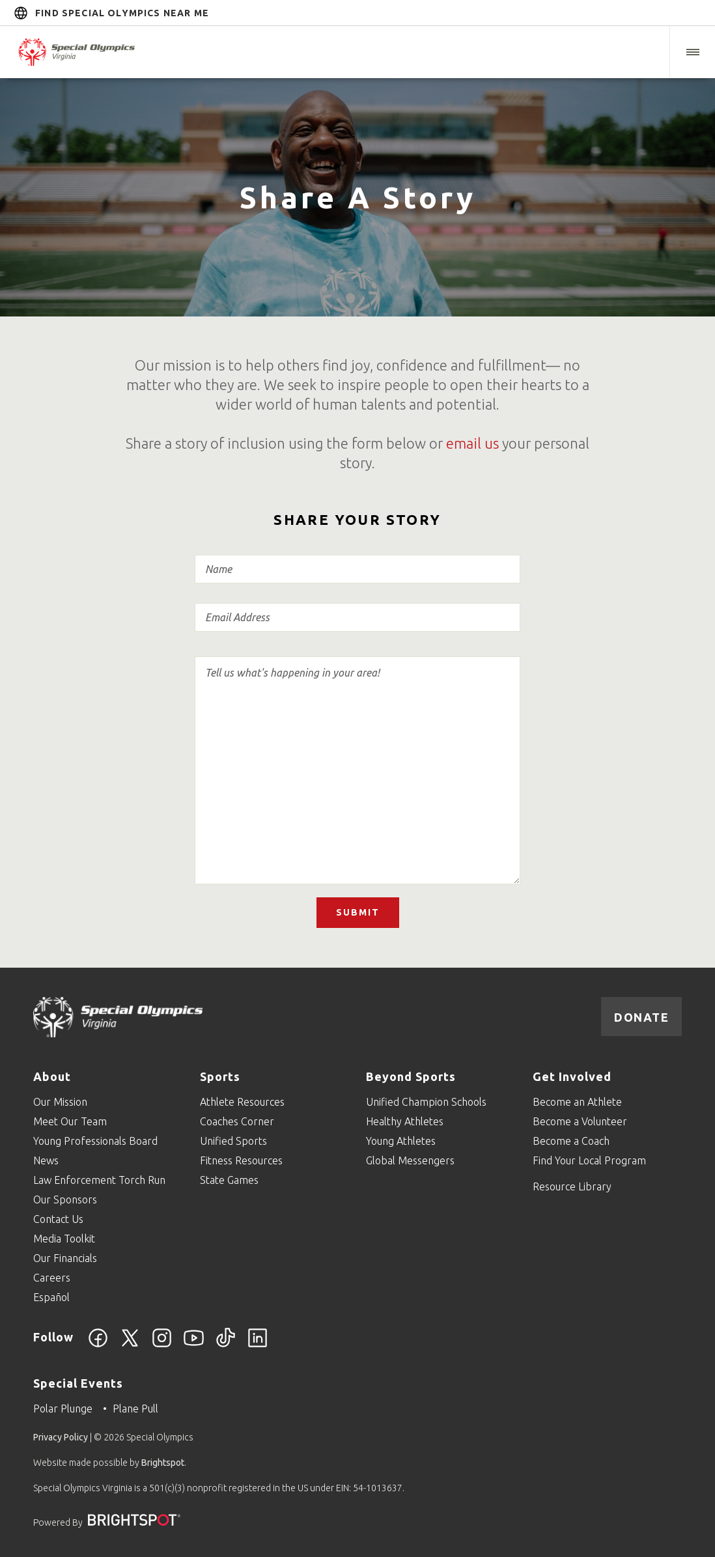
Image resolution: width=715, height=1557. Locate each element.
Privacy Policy (60, 1437)
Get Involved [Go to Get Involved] (572, 1076)
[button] (692, 52)
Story (357, 764)
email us (472, 443)
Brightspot (162, 1462)
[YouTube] (193, 1345)
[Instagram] (161, 1345)
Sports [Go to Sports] (220, 1076)
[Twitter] (130, 1345)
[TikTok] (225, 1345)
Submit (358, 912)
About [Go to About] (52, 1076)
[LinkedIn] (257, 1345)
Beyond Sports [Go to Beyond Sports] (411, 1076)
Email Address (357, 617)
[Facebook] (98, 1345)
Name (357, 569)
